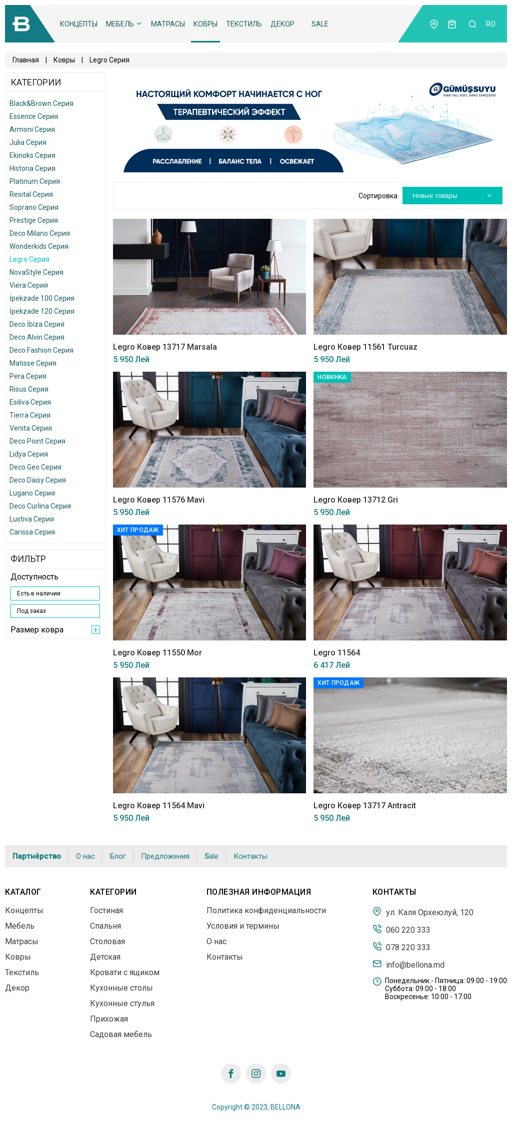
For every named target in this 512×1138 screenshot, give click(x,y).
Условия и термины (243, 926)
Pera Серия (28, 376)
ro (491, 23)
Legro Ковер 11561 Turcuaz (366, 347)
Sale (320, 24)
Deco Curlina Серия (40, 506)
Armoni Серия (32, 129)
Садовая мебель (121, 1034)
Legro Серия (30, 259)
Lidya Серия (29, 454)
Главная (25, 60)
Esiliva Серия (30, 402)
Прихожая (109, 1019)
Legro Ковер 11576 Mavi (158, 500)
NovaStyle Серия (37, 272)
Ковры (206, 24)
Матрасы (168, 24)
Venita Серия (31, 428)
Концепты (79, 24)
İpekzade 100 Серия (42, 298)
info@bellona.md (408, 964)
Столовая (107, 941)
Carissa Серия (32, 532)
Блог (118, 856)
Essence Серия (34, 116)
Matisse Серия (33, 363)
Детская (105, 957)
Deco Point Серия (38, 441)
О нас (85, 856)
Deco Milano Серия (40, 233)
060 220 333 (401, 929)
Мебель (124, 24)
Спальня (105, 926)
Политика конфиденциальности (266, 910)
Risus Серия (29, 389)
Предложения (165, 856)
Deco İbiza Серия (37, 324)
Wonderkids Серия (39, 246)
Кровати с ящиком (125, 972)
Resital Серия (31, 194)
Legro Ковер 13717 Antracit (365, 805)
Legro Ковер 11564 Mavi (158, 805)
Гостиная (106, 910)
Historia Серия (33, 168)
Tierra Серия (30, 415)
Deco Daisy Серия (38, 480)
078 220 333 (401, 947)
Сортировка (378, 196)
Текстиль (244, 24)
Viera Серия (29, 285)
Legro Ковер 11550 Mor (157, 652)
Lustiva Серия (32, 519)
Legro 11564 (337, 652)
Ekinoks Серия (33, 155)
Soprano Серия (34, 207)
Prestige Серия (34, 220)
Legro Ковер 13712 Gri (356, 500)
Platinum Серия (35, 181)
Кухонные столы (121, 988)
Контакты (251, 856)
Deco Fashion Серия (42, 350)
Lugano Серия (32, 493)
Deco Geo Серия (36, 467)
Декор (282, 24)
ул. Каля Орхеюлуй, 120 (423, 912)
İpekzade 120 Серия (42, 311)
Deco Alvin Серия (37, 337)
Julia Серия (28, 142)
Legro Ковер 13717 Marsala (165, 347)
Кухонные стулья (122, 1003)
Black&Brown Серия (42, 103)
